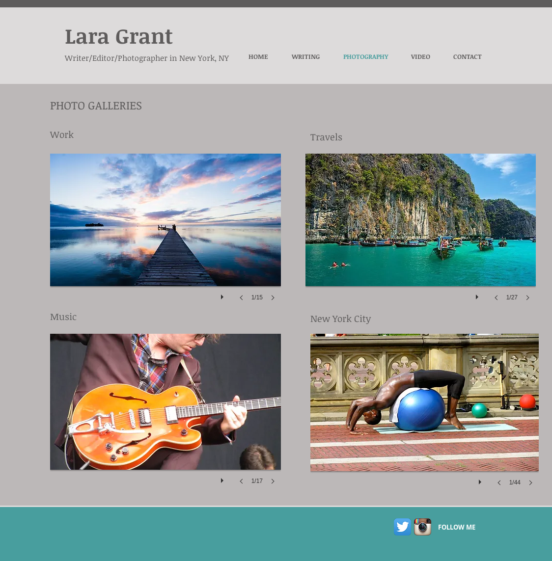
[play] (223, 294)
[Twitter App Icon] (402, 526)
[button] (165, 237)
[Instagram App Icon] (422, 526)
